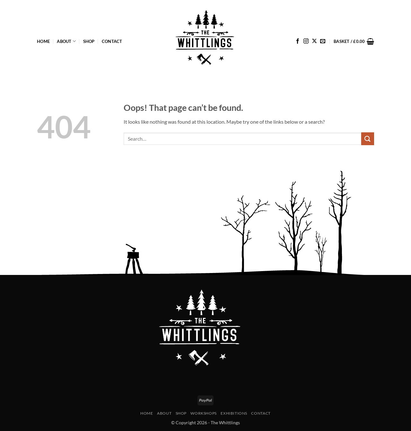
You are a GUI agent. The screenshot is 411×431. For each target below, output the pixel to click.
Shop (89, 41)
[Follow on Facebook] (297, 41)
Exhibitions (234, 413)
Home (43, 41)
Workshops (203, 413)
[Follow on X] (314, 41)
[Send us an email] (322, 41)
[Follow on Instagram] (306, 41)
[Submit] (367, 138)
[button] (354, 41)
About (66, 41)
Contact (112, 41)
